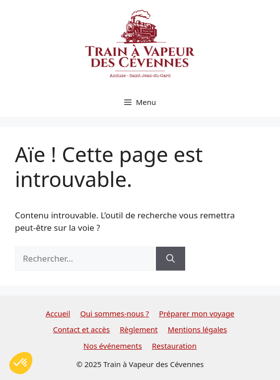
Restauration (174, 346)
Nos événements (112, 346)
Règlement (139, 329)
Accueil (58, 313)
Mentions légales (197, 329)
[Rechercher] (170, 259)
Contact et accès (81, 329)
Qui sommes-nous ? (114, 313)
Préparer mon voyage (196, 313)
